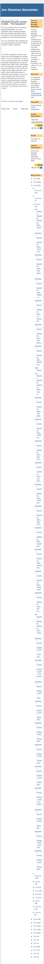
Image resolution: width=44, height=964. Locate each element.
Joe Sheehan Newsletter (19, 10)
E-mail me (36, 140)
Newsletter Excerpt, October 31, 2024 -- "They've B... (38, 242)
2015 (35, 943)
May (36, 894)
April (37, 897)
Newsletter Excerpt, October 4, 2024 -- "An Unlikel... (38, 797)
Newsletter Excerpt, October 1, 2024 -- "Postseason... (38, 860)
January (38, 912)
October (38, 204)
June (37, 891)
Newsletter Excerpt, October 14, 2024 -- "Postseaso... (38, 537)
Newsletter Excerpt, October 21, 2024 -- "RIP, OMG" (38, 407)
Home (15, 108)
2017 (35, 940)
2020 (35, 929)
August (37, 881)
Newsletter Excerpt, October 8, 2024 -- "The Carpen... (38, 669)
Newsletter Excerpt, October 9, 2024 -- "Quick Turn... (38, 648)
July (36, 887)
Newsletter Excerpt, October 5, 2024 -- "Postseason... (38, 732)
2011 (35, 957)
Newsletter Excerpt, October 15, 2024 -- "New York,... (38, 515)
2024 (35, 185)
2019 (35, 933)
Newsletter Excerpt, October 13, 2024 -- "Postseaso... (38, 558)
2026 (35, 179)
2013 (35, 950)
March (37, 901)
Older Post (24, 108)
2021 (35, 926)
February (38, 907)
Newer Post (5, 108)
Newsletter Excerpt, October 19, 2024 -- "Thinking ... (38, 428)
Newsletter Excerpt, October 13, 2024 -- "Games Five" (38, 580)
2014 (35, 946)
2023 (35, 919)
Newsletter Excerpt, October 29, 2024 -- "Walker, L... (38, 288)
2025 (35, 182)
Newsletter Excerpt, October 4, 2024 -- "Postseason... (38, 754)
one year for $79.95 (8, 43)
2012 (35, 953)
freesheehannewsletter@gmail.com (36, 95)
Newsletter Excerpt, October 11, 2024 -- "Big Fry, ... (38, 602)
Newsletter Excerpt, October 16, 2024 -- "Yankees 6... (38, 493)
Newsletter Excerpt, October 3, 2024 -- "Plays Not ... (38, 819)
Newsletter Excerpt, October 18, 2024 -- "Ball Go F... (38, 450)
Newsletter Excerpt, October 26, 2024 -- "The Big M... (38, 334)
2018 (35, 936)
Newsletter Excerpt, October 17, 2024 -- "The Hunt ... (38, 472)
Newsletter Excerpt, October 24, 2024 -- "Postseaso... (38, 355)
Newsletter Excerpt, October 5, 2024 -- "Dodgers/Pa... (38, 710)
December (38, 190)
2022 (35, 923)
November (38, 198)
